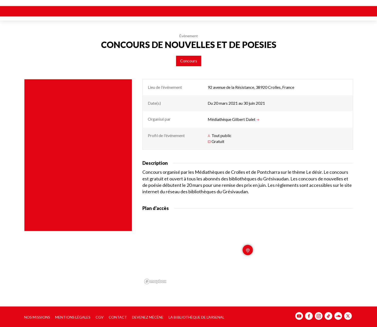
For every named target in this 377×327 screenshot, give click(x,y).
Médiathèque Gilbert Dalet (233, 119)
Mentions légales (72, 317)
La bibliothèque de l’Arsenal (196, 317)
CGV (100, 317)
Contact (118, 317)
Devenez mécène (147, 317)
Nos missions (37, 317)
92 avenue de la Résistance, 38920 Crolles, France (251, 87)
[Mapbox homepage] (155, 281)
